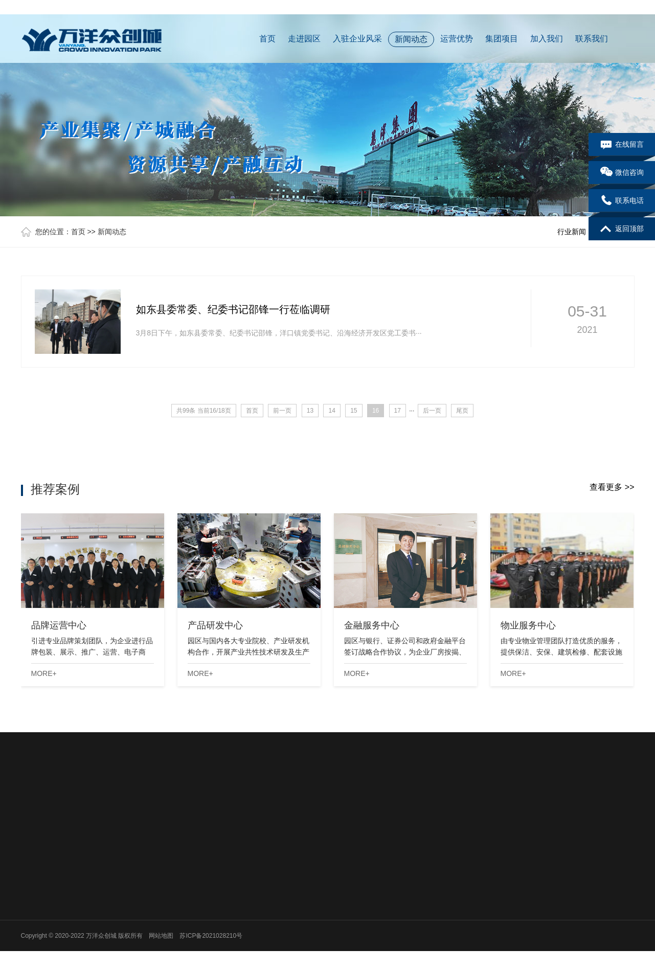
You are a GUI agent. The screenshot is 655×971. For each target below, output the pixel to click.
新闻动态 (411, 39)
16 (375, 410)
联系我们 (591, 38)
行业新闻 (571, 232)
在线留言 (622, 145)
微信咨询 (622, 173)
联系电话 (622, 201)
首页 (267, 38)
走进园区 (304, 38)
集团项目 (501, 38)
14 (331, 410)
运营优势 (456, 38)
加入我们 (546, 38)
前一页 (282, 410)
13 (310, 410)
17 (397, 410)
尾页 (462, 410)
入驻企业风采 (357, 38)
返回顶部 (622, 229)
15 (353, 410)
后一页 (432, 410)
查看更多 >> (612, 487)
